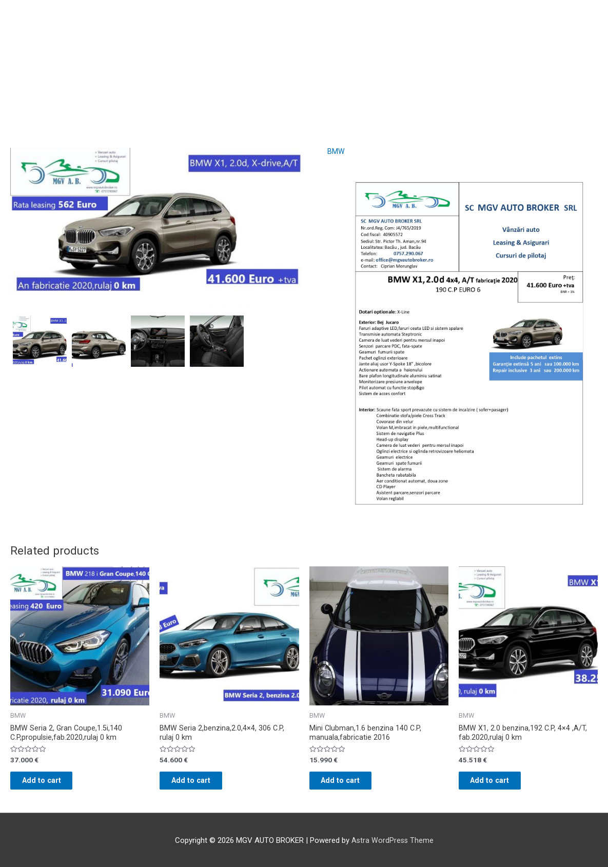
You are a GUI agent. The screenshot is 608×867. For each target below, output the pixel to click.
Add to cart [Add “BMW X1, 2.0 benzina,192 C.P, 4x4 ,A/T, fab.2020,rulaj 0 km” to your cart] (499, 784)
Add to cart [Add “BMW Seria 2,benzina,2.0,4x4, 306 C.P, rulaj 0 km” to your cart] (200, 784)
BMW (336, 151)
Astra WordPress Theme (392, 845)
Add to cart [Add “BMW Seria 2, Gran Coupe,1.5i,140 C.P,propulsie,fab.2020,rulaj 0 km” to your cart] (51, 784)
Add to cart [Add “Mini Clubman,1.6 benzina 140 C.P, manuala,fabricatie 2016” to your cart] (350, 784)
